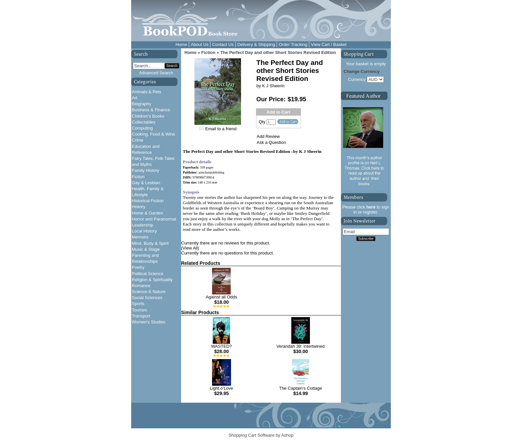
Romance (141, 285)
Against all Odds (221, 296)
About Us (199, 44)
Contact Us (222, 44)
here (370, 207)
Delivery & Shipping (256, 44)
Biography (141, 103)
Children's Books (148, 116)
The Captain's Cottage (300, 388)
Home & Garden (147, 213)
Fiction (138, 176)
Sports (138, 303)
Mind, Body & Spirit (150, 243)
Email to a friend (221, 128)
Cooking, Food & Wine (153, 134)
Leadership (142, 224)
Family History (145, 170)
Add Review (268, 136)
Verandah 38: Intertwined (300, 346)
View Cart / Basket (329, 44)
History (138, 206)
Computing (142, 128)
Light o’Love (221, 388)
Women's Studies (148, 321)
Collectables (143, 122)
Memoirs (140, 236)
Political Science (147, 273)
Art (134, 97)
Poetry (138, 267)
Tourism (139, 309)
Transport (141, 315)
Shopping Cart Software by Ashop (260, 435)
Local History (144, 230)
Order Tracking (293, 44)
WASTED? (221, 346)
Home (181, 44)
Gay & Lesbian (146, 182)
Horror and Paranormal (154, 219)
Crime (137, 140)
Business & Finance (151, 109)
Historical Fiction (147, 200)
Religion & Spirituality (152, 279)
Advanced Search (156, 72)
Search (171, 66)
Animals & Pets (146, 91)
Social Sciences (147, 297)
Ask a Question (271, 142)
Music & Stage (146, 249)
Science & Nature (148, 291)
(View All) (190, 247)
